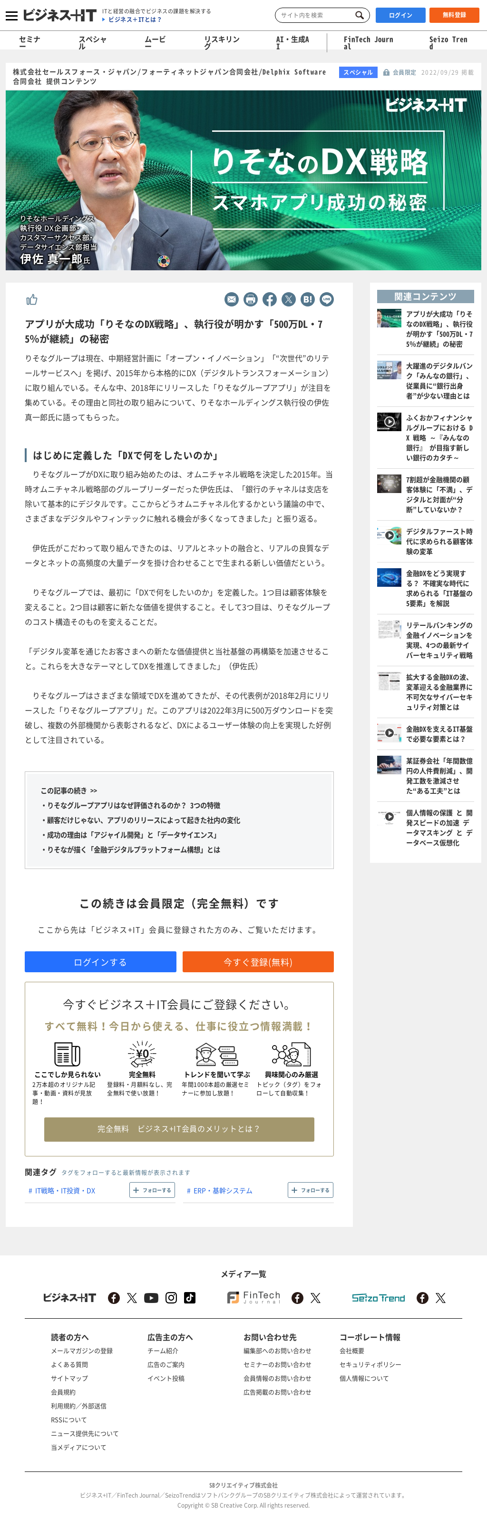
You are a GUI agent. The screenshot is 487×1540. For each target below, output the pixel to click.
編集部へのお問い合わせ (278, 1350)
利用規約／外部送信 (79, 1405)
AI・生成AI (292, 42)
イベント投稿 (166, 1377)
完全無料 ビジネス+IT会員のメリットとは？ (179, 1128)
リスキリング (222, 42)
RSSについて (69, 1419)
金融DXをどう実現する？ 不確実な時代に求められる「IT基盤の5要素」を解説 (439, 588)
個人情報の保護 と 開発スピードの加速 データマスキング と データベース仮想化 (439, 827)
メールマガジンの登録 (82, 1350)
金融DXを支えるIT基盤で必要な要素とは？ (439, 733)
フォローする (157, 1190)
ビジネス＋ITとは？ (135, 19)
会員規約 (63, 1391)
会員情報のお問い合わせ (278, 1377)
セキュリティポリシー (370, 1364)
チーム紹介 (162, 1350)
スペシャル (92, 42)
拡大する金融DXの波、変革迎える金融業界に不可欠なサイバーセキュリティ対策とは (439, 691)
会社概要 (352, 1350)
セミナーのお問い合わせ (278, 1364)
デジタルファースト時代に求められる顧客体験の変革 (439, 541)
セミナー (29, 42)
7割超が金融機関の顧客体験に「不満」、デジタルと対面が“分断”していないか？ (439, 494)
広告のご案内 (166, 1364)
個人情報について (364, 1377)
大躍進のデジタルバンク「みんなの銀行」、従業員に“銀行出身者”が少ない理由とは (439, 380)
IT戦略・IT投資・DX (65, 1190)
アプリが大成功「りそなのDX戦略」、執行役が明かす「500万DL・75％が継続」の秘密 (439, 328)
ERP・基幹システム (223, 1190)
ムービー (155, 42)
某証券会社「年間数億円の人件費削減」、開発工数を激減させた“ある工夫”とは (439, 775)
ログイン (401, 15)
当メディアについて (79, 1446)
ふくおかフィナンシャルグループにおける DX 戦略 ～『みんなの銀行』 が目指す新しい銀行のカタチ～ (439, 437)
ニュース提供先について (85, 1433)
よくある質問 (69, 1364)
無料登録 (455, 14)
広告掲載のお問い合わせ (278, 1391)
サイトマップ (69, 1377)
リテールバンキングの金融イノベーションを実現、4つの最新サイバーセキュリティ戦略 (439, 640)
